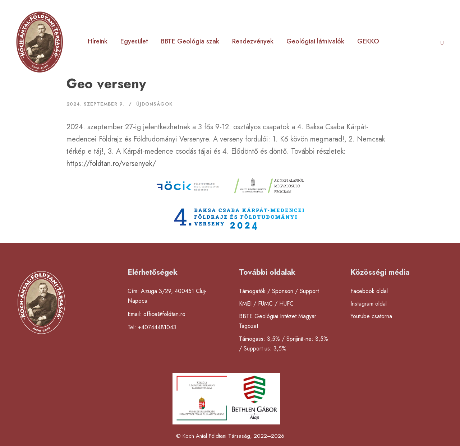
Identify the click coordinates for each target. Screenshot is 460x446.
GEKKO (368, 41)
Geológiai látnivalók (315, 41)
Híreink (97, 41)
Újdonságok (154, 104)
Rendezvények (252, 41)
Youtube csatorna (371, 316)
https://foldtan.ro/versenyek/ (111, 163)
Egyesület (134, 41)
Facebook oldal (369, 291)
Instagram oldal (368, 303)
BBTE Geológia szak (190, 41)
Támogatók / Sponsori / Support (279, 291)
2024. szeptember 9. (95, 104)
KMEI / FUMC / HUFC (266, 303)
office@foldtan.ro (164, 314)
